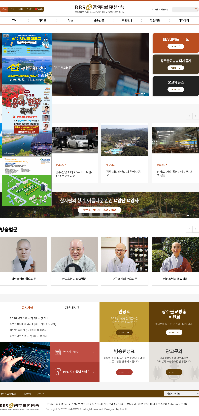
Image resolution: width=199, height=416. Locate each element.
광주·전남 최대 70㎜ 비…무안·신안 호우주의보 (74, 173)
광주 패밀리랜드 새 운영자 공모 (123, 173)
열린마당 (155, 20)
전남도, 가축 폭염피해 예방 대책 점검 (174, 173)
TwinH (123, 409)
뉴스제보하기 (71, 352)
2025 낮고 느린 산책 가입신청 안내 (28, 336)
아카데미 (183, 20)
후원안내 (127, 20)
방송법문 (99, 20)
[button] (137, 93)
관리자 (40, 393)
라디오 (20, 9)
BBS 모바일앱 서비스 (76, 372)
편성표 (29, 9)
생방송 (4, 9)
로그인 (155, 9)
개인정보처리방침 (8, 393)
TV (12, 9)
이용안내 (27, 393)
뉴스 (70, 20)
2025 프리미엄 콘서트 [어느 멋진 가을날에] (33, 324)
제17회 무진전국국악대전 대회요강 (28, 330)
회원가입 (164, 9)
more (173, 46)
